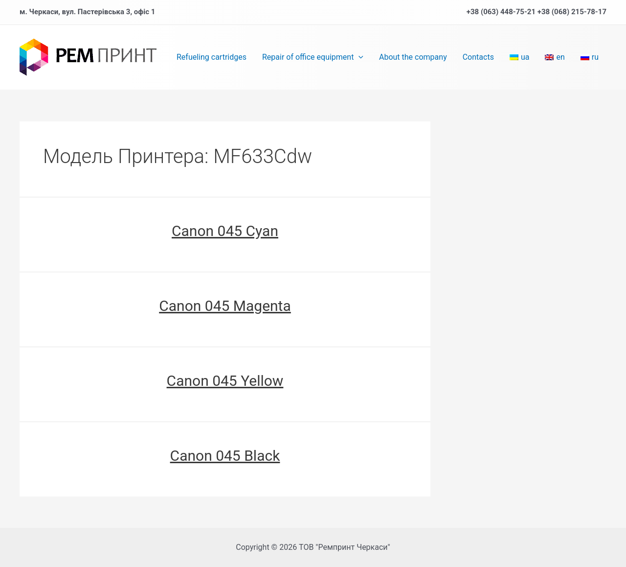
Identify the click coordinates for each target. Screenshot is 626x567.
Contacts (478, 57)
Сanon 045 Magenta (225, 305)
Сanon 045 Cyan (225, 230)
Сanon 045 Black (225, 455)
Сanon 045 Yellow (225, 380)
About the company (413, 57)
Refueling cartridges (211, 57)
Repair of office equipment (312, 57)
